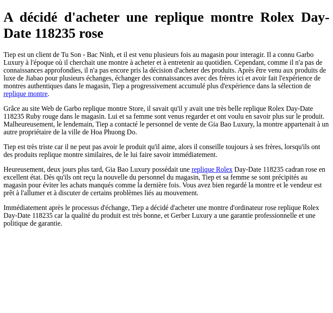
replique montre (25, 93)
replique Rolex (212, 169)
